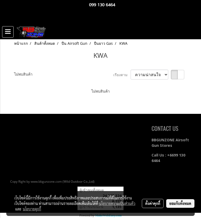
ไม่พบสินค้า (23, 74)
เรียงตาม (122, 74)
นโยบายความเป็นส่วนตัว (117, 203)
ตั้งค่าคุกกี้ (152, 203)
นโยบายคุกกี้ (32, 208)
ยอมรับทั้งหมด (180, 203)
